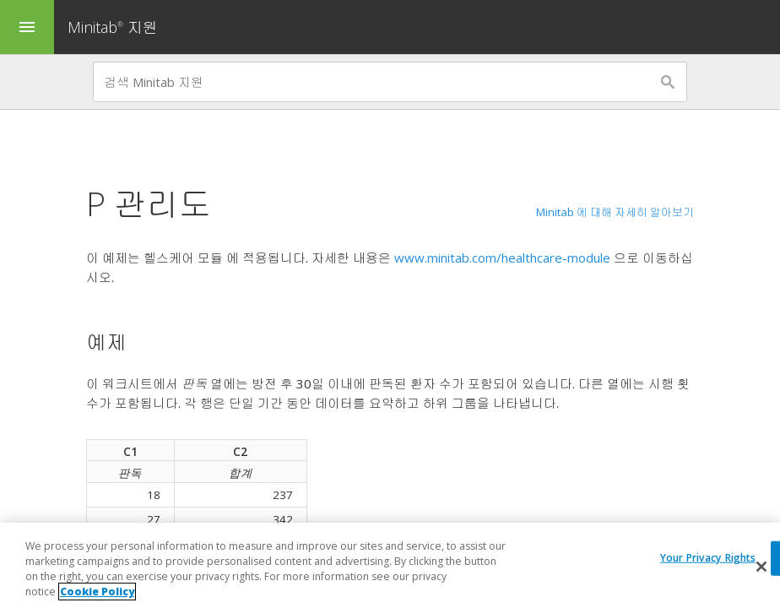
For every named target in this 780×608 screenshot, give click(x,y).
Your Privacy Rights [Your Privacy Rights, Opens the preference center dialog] (708, 558)
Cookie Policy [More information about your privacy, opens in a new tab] (97, 592)
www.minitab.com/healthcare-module (502, 257)
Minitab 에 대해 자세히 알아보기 (615, 212)
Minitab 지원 (113, 27)
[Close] (761, 567)
